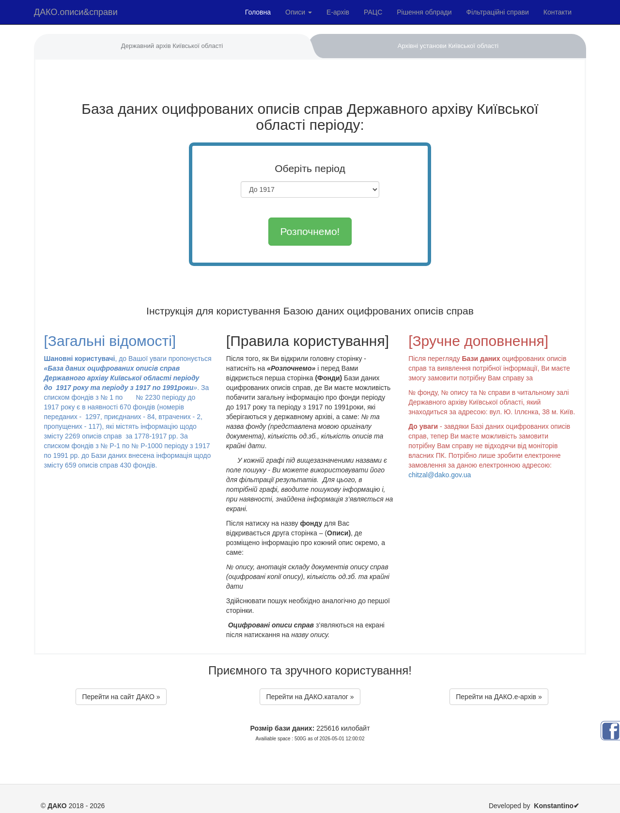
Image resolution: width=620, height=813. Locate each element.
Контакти (557, 12)
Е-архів (337, 12)
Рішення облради (424, 12)
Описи (298, 12)
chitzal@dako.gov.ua (439, 475)
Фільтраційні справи (497, 12)
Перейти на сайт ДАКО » (121, 697)
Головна (258, 12)
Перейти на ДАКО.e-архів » (499, 697)
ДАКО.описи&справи (76, 12)
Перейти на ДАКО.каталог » (310, 697)
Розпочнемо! (310, 231)
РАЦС (373, 12)
